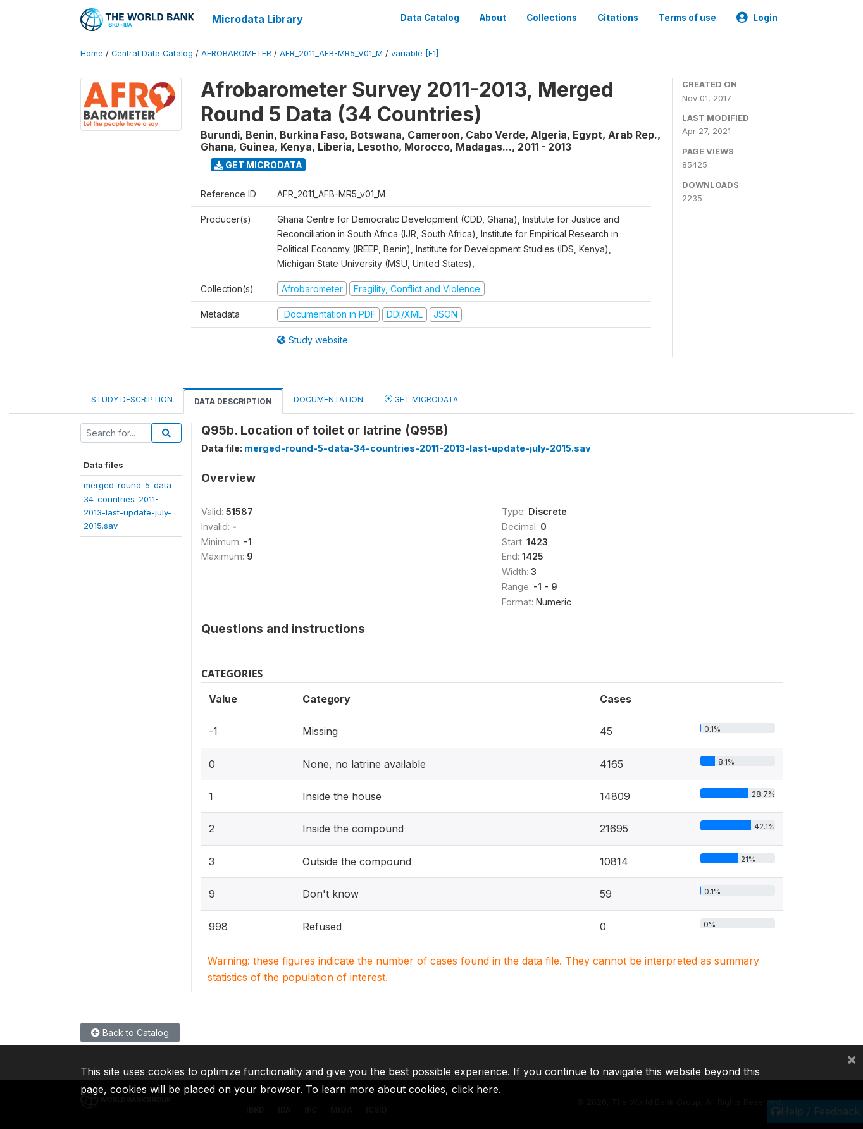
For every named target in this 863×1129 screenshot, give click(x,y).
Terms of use (687, 18)
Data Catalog (429, 18)
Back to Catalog (130, 1032)
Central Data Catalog (152, 53)
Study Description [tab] (132, 399)
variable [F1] (414, 53)
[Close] (852, 1058)
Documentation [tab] (328, 399)
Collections (551, 18)
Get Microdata (258, 164)
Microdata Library (257, 19)
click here (475, 1089)
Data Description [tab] (233, 401)
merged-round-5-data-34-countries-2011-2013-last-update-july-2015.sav (417, 448)
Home (91, 53)
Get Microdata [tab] (421, 398)
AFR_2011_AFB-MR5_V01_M (331, 53)
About (493, 18)
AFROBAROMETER (236, 53)
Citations (617, 18)
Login (757, 18)
